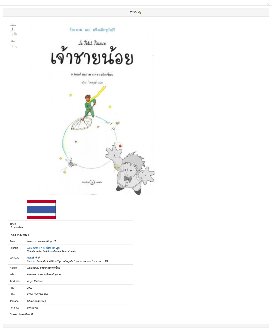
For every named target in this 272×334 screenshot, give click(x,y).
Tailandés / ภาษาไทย (39, 248)
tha (53, 248)
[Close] (268, 4)
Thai (30, 257)
